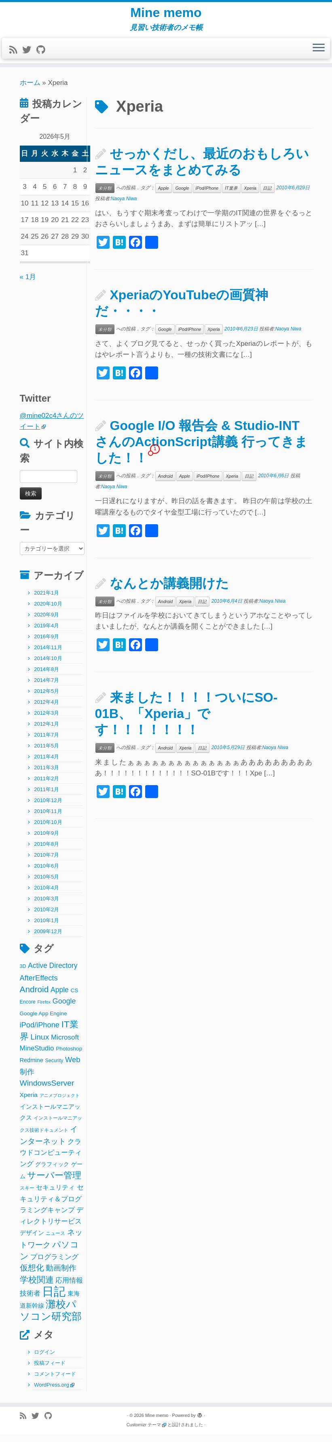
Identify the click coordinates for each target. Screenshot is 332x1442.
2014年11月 (48, 655)
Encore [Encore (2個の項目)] (28, 1009)
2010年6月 (46, 873)
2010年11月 (48, 818)
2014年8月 (46, 676)
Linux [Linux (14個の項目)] (39, 1044)
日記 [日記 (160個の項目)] (54, 1298)
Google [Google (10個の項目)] (64, 1008)
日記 (267, 195)
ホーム (30, 89)
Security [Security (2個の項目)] (54, 1067)
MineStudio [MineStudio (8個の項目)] (37, 1055)
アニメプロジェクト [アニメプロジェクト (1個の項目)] (60, 1102)
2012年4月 (46, 709)
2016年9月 (46, 644)
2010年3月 (46, 906)
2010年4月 (46, 895)
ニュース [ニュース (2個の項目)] (55, 1240)
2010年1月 (46, 928)
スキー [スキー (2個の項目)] (27, 1195)
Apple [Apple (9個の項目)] (60, 997)
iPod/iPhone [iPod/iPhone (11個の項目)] (40, 1032)
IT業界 (231, 195)
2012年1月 (46, 731)
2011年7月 (46, 742)
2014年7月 (46, 687)
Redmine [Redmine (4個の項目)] (31, 1067)
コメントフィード (55, 1381)
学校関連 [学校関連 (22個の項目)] (37, 1286)
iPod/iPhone (207, 195)
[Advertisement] (70, 339)
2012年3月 (46, 720)
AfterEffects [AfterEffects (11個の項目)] (39, 984)
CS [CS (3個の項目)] (74, 997)
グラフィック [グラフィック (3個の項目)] (52, 1171)
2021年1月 (46, 600)
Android (165, 483)
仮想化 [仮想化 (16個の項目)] (32, 1274)
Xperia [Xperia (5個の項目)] (29, 1101)
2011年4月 (46, 764)
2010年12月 (48, 808)
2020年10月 (48, 611)
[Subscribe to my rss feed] (15, 57)
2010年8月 (46, 851)
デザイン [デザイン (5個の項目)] (32, 1239)
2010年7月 (46, 862)
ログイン (44, 1359)
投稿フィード (50, 1370)
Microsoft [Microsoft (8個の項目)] (65, 1044)
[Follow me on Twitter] (29, 57)
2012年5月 (46, 698)
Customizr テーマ (144, 1431)
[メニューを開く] (319, 55)
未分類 (105, 195)
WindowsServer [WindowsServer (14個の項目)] (47, 1090)
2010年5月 (46, 884)
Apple (163, 195)
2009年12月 (48, 939)
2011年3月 (46, 775)
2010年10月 (48, 829)
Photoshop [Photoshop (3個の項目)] (69, 1055)
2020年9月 (46, 622)
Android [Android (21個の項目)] (34, 996)
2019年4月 (46, 633)
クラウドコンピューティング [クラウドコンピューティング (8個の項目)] (51, 1160)
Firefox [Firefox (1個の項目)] (44, 1009)
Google (182, 195)
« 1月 (28, 284)
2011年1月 (46, 797)
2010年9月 (46, 840)
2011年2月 (46, 786)
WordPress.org (51, 1392)
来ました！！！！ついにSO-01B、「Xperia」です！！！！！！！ (186, 720)
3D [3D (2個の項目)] (23, 973)
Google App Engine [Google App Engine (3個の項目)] (43, 1021)
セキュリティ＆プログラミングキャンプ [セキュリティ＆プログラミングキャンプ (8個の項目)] (52, 1206)
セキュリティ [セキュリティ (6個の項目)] (55, 1194)
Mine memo (165, 16)
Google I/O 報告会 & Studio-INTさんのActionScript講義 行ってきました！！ (201, 449)
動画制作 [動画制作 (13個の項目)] (61, 1275)
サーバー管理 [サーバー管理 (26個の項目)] (54, 1182)
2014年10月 (48, 666)
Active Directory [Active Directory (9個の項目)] (53, 973)
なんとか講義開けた (169, 590)
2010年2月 (46, 917)
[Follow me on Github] (43, 57)
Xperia (250, 195)
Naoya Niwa (124, 205)
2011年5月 (46, 753)
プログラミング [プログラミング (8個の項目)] (54, 1264)
